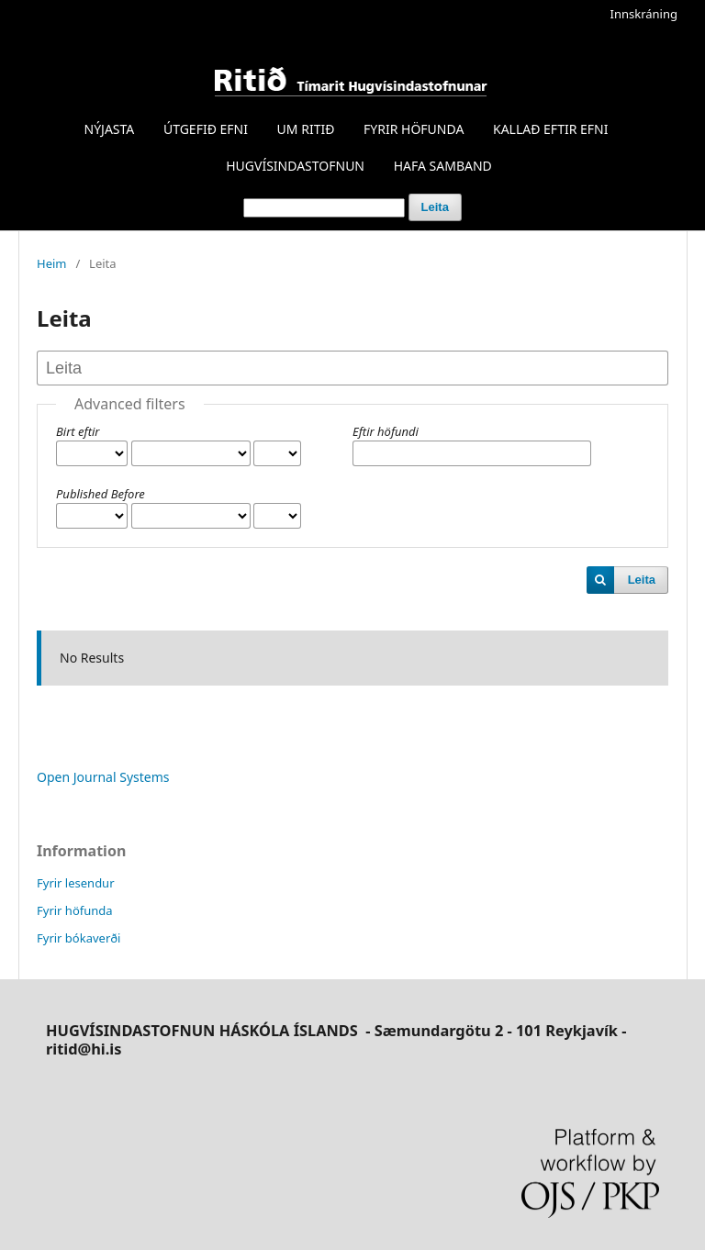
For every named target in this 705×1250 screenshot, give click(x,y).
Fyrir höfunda (75, 910)
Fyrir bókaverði (78, 938)
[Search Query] (324, 208)
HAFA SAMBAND (443, 165)
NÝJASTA (109, 129)
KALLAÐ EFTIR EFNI (550, 129)
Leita (435, 207)
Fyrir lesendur (76, 883)
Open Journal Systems (103, 777)
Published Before (100, 493)
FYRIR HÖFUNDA (414, 129)
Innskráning (643, 14)
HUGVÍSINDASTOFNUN (295, 165)
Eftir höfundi (385, 431)
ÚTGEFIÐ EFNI (205, 129)
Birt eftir (78, 431)
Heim (51, 263)
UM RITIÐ (306, 129)
